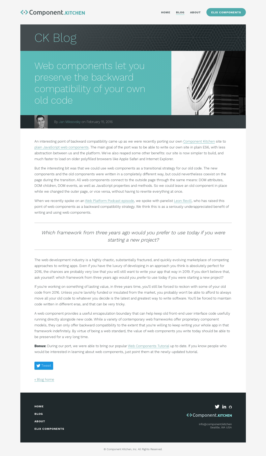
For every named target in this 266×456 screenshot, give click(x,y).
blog (38, 413)
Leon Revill (183, 201)
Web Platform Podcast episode (109, 201)
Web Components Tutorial (148, 346)
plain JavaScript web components (61, 147)
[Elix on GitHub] (230, 407)
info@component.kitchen (215, 424)
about (39, 421)
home (39, 406)
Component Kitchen (199, 141)
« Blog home (44, 379)
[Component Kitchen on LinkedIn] (224, 407)
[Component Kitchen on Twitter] (217, 407)
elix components (49, 428)
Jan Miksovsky (70, 122)
